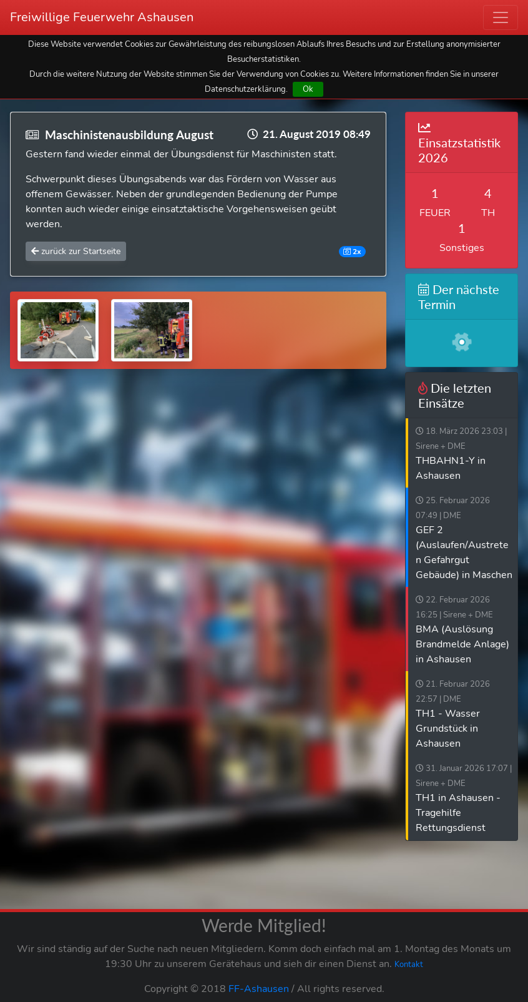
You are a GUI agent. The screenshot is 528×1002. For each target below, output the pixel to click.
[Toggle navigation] (500, 17)
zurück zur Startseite (75, 251)
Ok (308, 89)
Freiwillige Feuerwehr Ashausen (101, 17)
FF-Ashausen (258, 989)
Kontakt (408, 964)
